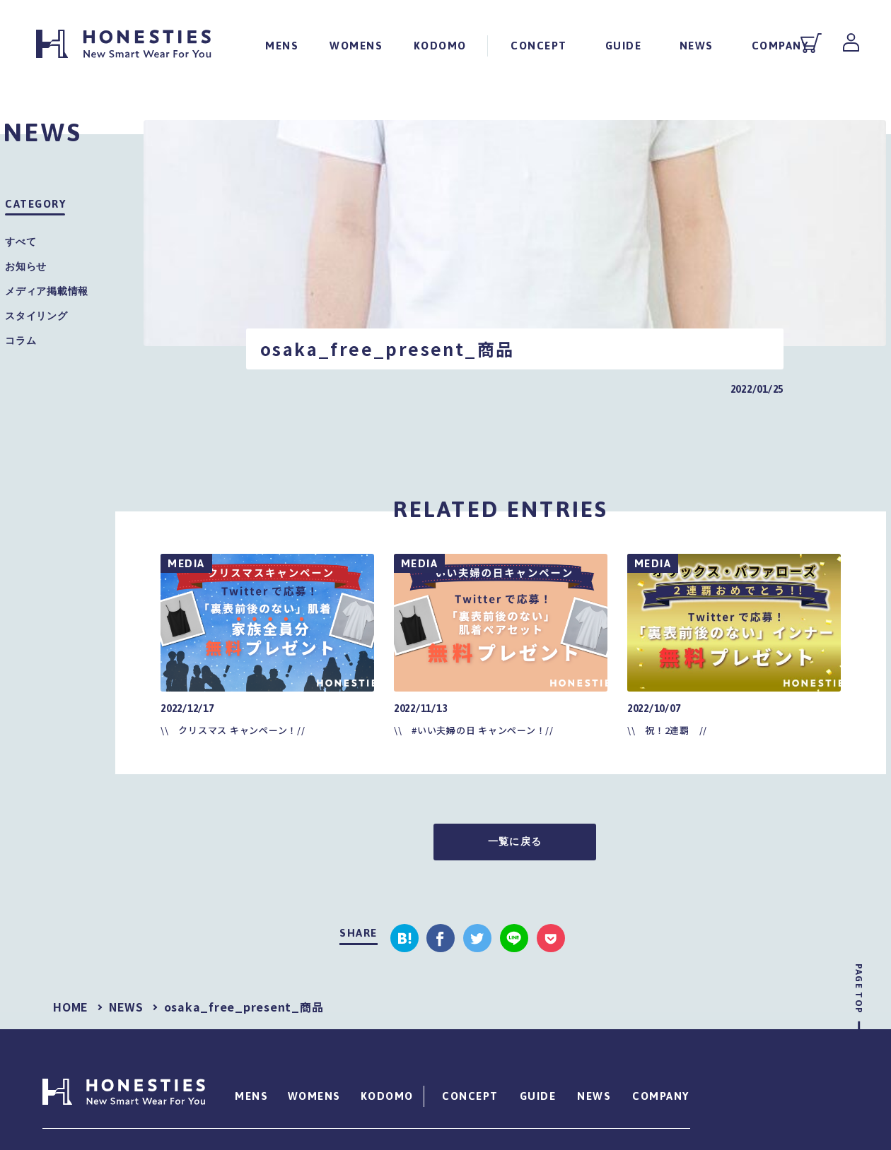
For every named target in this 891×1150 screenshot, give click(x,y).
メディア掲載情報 (46, 291)
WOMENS (356, 45)
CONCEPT (539, 45)
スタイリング (36, 315)
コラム (20, 340)
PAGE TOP (859, 989)
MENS (281, 45)
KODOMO (440, 45)
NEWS (697, 45)
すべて (20, 241)
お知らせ (26, 266)
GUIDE (623, 45)
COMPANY (779, 45)
